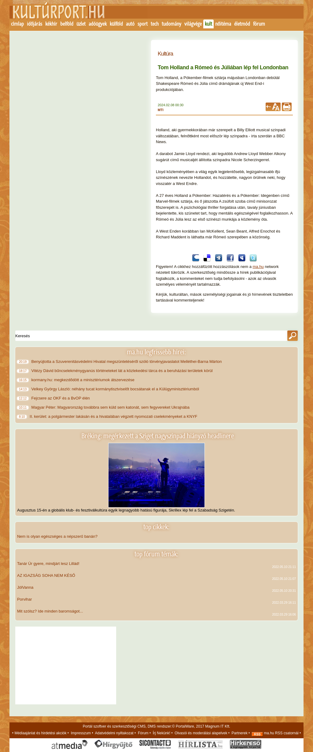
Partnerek (240, 733)
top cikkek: (156, 526)
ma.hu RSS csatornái (275, 733)
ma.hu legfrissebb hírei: (156, 352)
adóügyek (98, 23)
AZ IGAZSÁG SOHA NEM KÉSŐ (46, 575)
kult (208, 23)
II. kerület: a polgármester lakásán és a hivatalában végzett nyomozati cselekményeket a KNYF (114, 416)
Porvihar (24, 599)
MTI (161, 110)
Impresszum (81, 733)
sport (143, 23)
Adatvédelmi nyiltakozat (114, 733)
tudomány (171, 23)
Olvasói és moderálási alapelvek (201, 733)
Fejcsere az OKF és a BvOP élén (61, 398)
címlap (17, 23)
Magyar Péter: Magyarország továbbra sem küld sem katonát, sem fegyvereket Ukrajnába (111, 407)
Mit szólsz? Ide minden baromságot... (50, 611)
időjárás (34, 23)
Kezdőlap (55, 14)
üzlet (81, 23)
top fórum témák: (156, 554)
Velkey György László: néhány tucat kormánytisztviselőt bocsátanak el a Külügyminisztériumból (115, 389)
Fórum (143, 733)
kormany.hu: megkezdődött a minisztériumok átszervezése (83, 380)
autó (130, 23)
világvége (193, 23)
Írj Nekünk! (161, 733)
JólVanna (25, 587)
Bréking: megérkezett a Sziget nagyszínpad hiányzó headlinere (157, 436)
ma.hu (258, 266)
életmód (242, 23)
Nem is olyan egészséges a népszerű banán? (57, 536)
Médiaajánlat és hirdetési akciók (40, 733)
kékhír (51, 23)
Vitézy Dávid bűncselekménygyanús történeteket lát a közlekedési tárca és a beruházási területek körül (122, 370)
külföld (116, 23)
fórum (259, 23)
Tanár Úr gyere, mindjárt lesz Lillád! (48, 563)
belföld (66, 23)
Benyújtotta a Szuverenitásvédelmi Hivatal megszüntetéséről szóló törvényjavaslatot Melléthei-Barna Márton (127, 361)
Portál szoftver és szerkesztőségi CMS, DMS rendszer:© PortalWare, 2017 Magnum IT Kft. (156, 726)
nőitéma (223, 23)
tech (155, 23)
